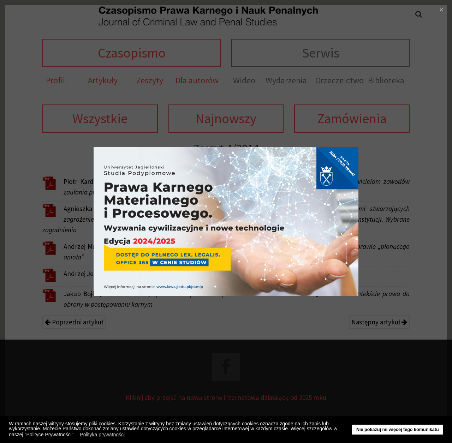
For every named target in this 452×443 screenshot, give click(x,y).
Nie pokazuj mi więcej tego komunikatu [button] (397, 429)
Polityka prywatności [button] (102, 434)
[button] (76, 436)
